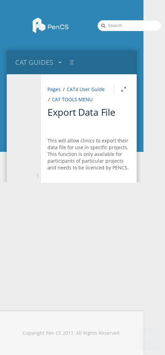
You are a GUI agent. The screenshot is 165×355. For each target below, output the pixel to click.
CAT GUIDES (39, 62)
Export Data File (81, 112)
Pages (54, 89)
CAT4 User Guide (86, 89)
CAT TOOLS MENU (72, 99)
